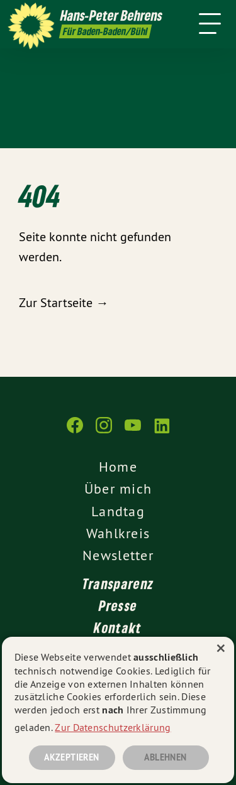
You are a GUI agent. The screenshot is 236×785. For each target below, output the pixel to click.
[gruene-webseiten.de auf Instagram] (103, 431)
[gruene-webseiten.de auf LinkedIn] (161, 431)
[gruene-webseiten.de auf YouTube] (132, 431)
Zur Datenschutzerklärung (113, 727)
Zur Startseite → (63, 302)
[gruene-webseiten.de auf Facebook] (74, 431)
